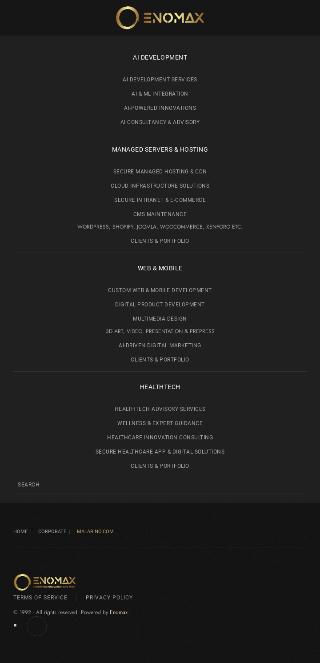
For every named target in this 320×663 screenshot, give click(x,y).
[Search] (160, 484)
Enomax (119, 612)
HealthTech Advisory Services (160, 409)
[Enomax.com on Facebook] (37, 626)
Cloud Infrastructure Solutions (160, 186)
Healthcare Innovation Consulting (160, 437)
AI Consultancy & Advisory (160, 122)
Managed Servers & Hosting (160, 149)
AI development (160, 57)
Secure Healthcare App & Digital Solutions (160, 452)
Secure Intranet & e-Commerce (160, 200)
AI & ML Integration (160, 94)
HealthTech (160, 386)
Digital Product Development (160, 304)
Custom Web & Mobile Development (160, 290)
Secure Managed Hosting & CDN (160, 172)
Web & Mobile (160, 268)
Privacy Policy (109, 598)
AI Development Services (160, 79)
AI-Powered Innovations (160, 108)
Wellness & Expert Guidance (160, 423)
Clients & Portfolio (160, 241)
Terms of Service (40, 598)
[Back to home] (160, 18)
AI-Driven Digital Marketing (160, 345)
